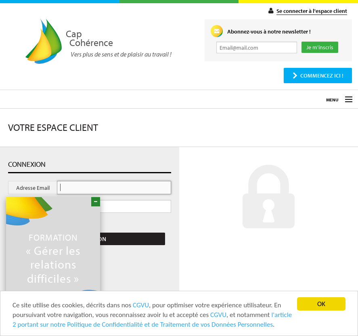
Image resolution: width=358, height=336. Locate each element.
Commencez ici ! (321, 75)
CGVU (141, 305)
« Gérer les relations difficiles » (53, 258)
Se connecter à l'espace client (311, 11)
